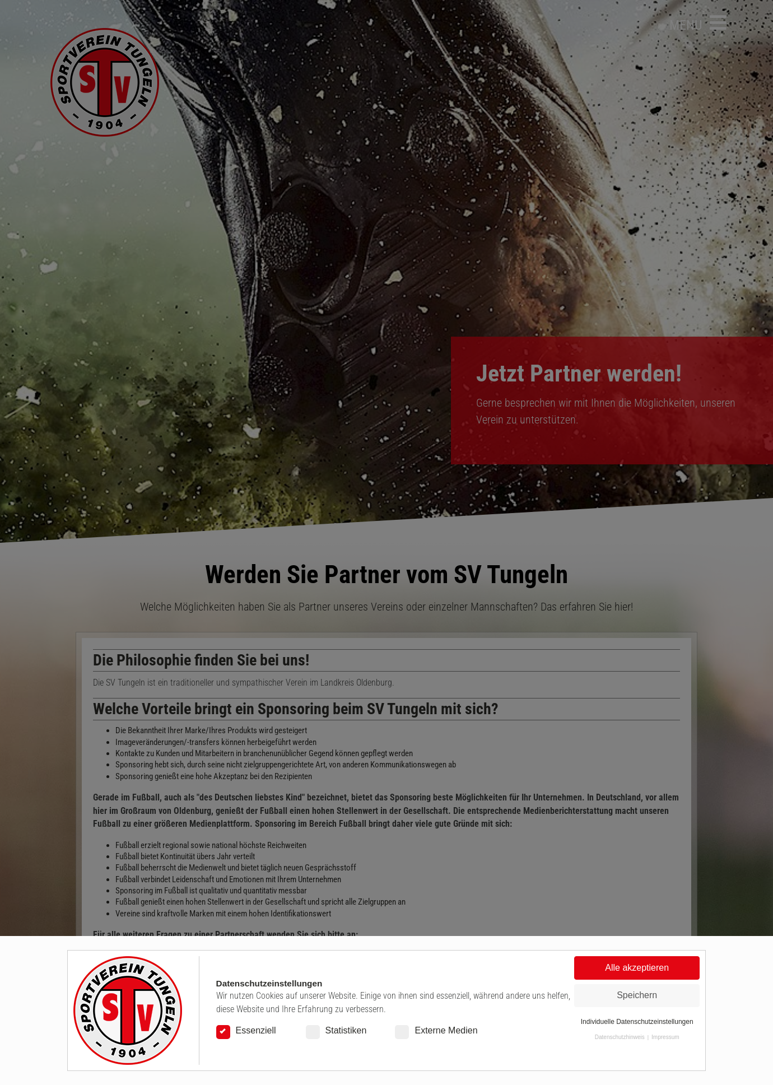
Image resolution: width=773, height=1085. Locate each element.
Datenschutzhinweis (620, 1037)
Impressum (665, 1037)
